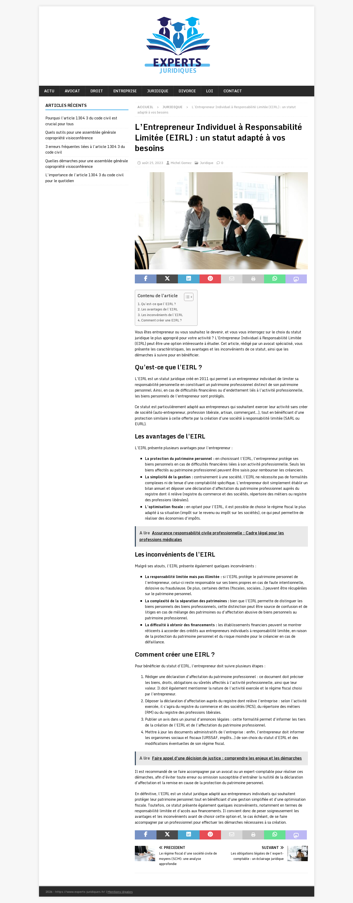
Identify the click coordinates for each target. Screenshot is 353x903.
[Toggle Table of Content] (186, 297)
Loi (209, 91)
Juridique (157, 91)
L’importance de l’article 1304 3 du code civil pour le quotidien (84, 177)
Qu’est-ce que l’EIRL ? (158, 303)
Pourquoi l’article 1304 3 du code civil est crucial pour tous (81, 121)
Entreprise (125, 91)
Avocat (72, 91)
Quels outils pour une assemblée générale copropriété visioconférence (80, 135)
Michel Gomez (181, 163)
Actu (49, 91)
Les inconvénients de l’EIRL (162, 314)
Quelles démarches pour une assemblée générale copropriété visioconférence (86, 163)
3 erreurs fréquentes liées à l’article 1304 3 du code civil (85, 149)
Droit (96, 91)
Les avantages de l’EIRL (159, 309)
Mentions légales (120, 891)
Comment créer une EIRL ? (161, 320)
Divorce (187, 91)
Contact (233, 91)
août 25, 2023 (152, 163)
